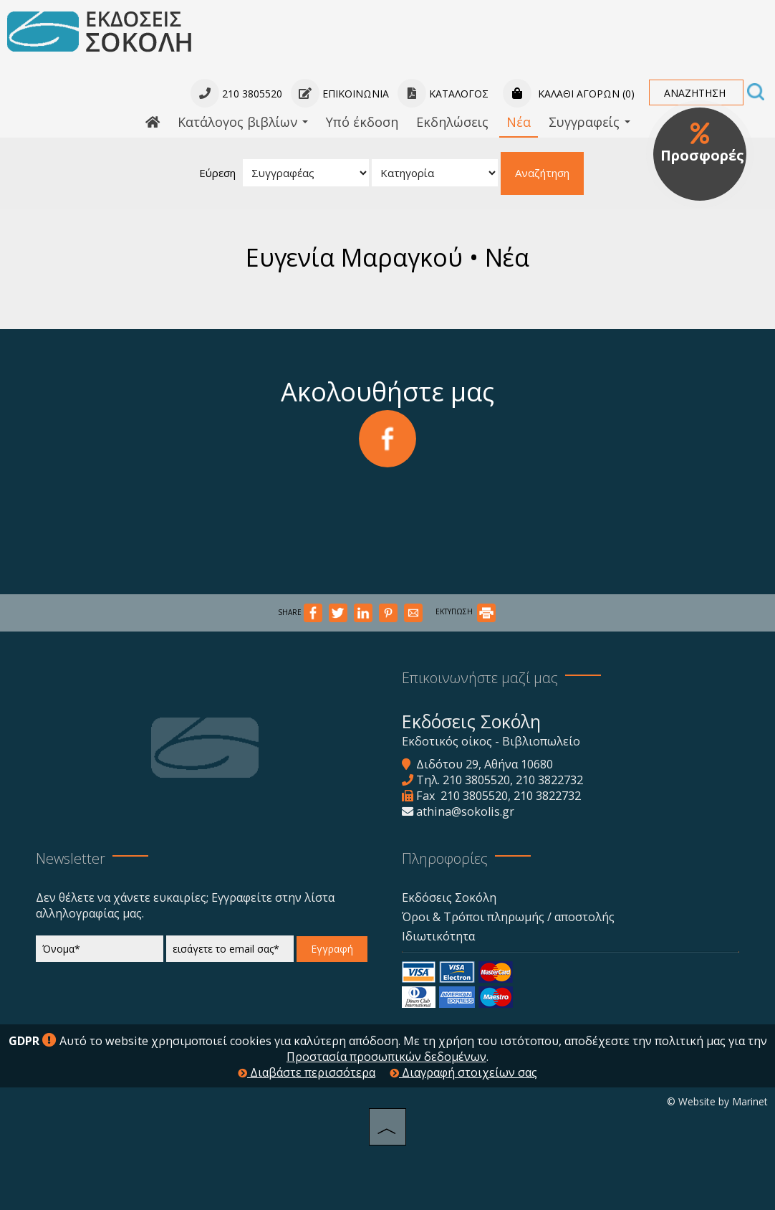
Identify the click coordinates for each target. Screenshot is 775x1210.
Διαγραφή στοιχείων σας (463, 1072)
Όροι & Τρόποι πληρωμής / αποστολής (508, 917)
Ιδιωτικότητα (438, 936)
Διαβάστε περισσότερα (306, 1072)
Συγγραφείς (589, 121)
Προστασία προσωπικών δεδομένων (386, 1056)
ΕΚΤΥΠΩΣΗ (465, 611)
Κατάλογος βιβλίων (243, 121)
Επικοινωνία (340, 93)
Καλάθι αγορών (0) (569, 93)
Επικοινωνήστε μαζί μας (480, 677)
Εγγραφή (332, 949)
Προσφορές (702, 143)
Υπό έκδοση (362, 121)
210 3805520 (476, 780)
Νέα (518, 121)
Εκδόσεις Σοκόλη (449, 897)
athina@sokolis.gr (465, 811)
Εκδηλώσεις (452, 121)
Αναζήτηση (542, 173)
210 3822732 (549, 780)
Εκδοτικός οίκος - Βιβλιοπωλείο (491, 741)
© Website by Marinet (717, 1101)
